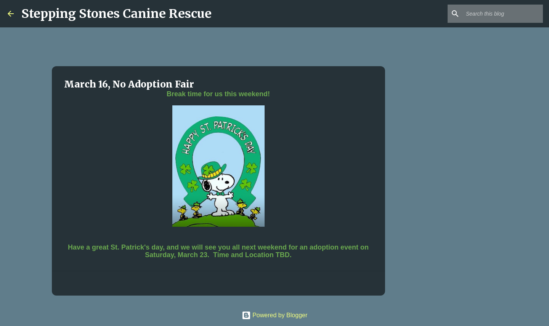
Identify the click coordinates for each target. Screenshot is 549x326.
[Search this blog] (503, 14)
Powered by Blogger (275, 315)
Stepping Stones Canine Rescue (116, 13)
